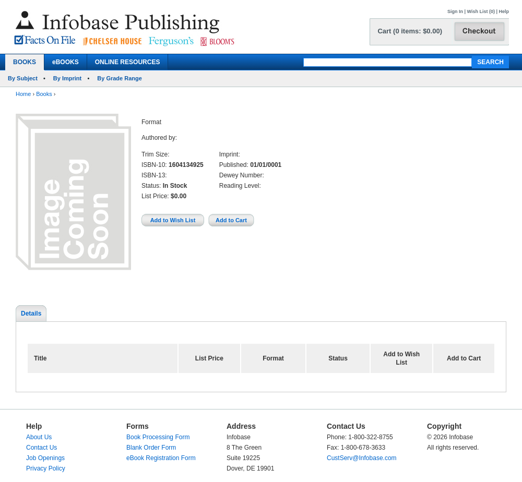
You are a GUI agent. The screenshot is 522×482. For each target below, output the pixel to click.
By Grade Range (119, 78)
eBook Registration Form (161, 458)
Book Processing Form (157, 437)
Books (44, 94)
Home (23, 94)
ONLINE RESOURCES (127, 62)
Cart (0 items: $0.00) (409, 31)
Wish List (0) (481, 11)
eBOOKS (65, 62)
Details (31, 313)
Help (504, 11)
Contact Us (41, 447)
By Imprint (67, 78)
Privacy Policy (45, 468)
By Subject (23, 78)
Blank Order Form (151, 447)
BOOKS (24, 62)
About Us (39, 437)
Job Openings (45, 458)
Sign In (455, 11)
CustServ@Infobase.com (362, 458)
